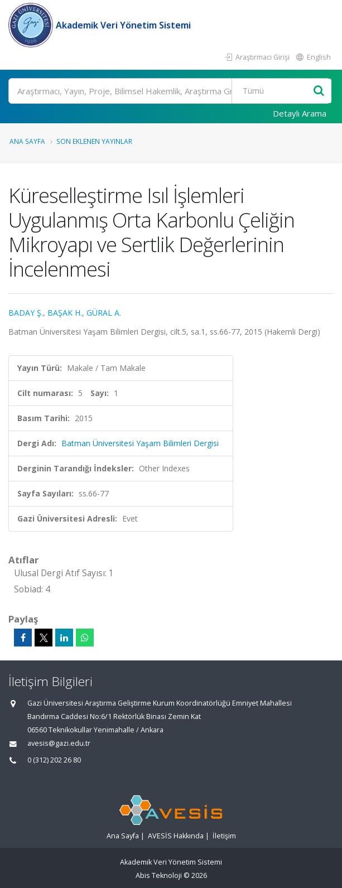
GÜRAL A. (103, 312)
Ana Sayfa (27, 141)
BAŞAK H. (64, 312)
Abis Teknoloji (159, 875)
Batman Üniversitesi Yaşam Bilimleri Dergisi (140, 443)
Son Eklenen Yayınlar (94, 141)
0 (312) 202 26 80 (54, 760)
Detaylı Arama (299, 113)
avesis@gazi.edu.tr (58, 743)
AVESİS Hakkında (176, 836)
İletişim (224, 836)
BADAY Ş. (25, 312)
